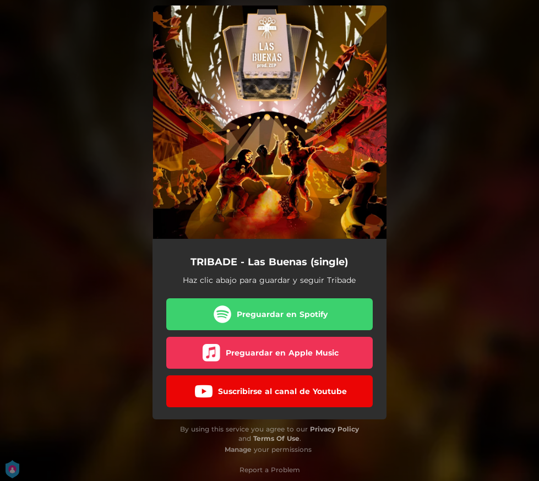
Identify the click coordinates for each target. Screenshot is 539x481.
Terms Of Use (276, 438)
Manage (238, 449)
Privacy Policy (334, 429)
